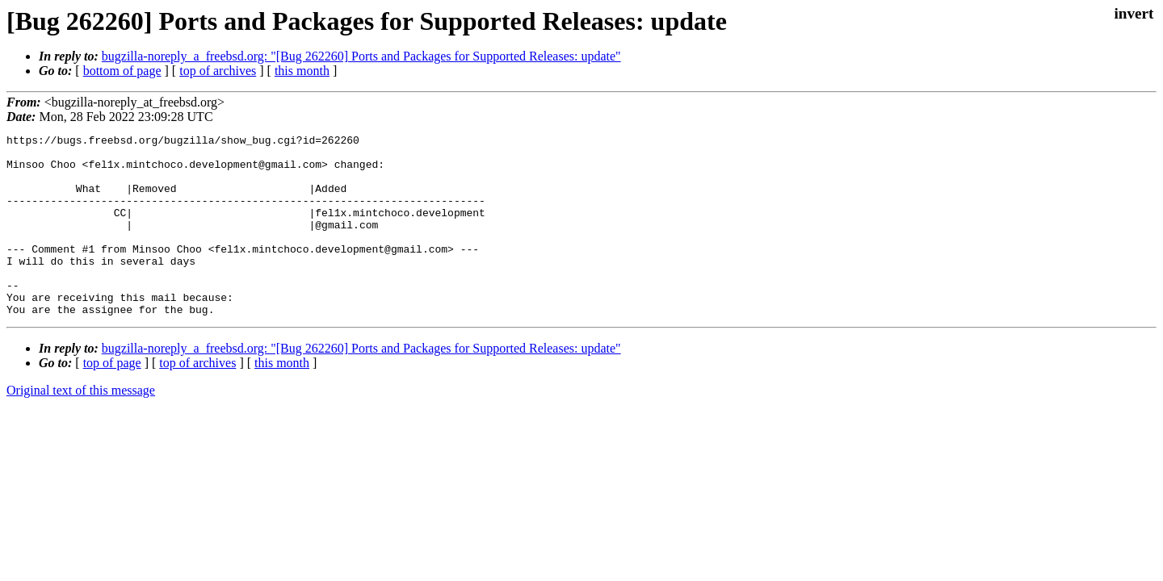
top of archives (217, 70)
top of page (112, 399)
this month (302, 70)
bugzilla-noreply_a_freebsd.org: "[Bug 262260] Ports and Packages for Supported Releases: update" (361, 56)
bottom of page (122, 70)
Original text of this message (80, 426)
